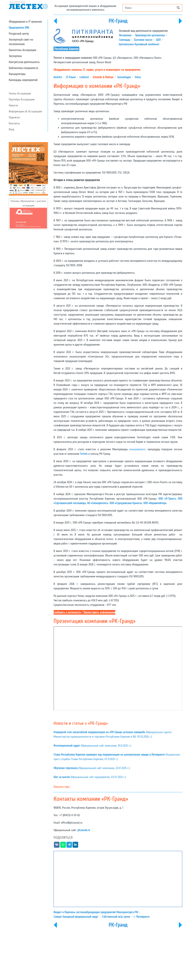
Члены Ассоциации (20, 93)
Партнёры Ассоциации (22, 99)
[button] (28, 33)
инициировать (137, 449)
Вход (11, 129)
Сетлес (84, 453)
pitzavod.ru (83, 830)
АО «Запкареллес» (97, 503)
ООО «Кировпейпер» (154, 503)
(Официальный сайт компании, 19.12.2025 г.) (92, 745)
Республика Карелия (66, 48)
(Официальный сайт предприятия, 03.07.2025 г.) (90, 777)
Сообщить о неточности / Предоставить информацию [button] (84, 612)
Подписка (14, 117)
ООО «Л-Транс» (167, 498)
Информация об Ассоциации (25, 111)
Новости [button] (13, 105)
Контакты (14, 123)
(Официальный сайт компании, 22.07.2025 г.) (92, 768)
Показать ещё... (62, 786)
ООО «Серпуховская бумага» (125, 503)
